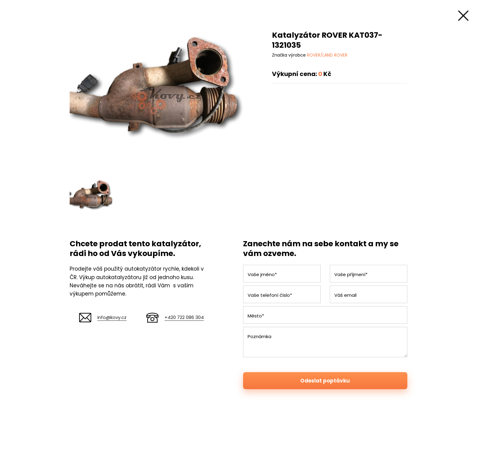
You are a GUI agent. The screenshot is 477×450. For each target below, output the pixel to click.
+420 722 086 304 (184, 317)
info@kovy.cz (112, 317)
